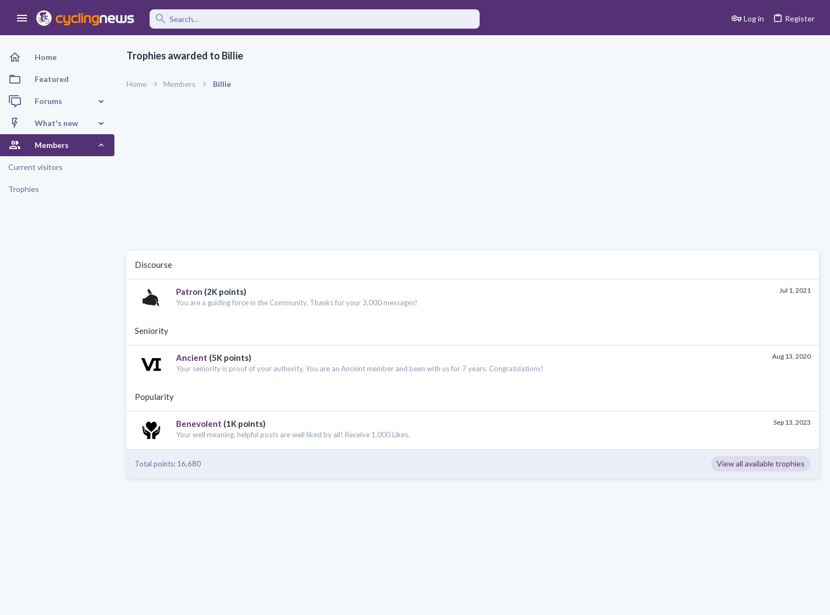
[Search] (315, 19)
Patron (189, 291)
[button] (22, 18)
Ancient (191, 358)
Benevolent (199, 424)
